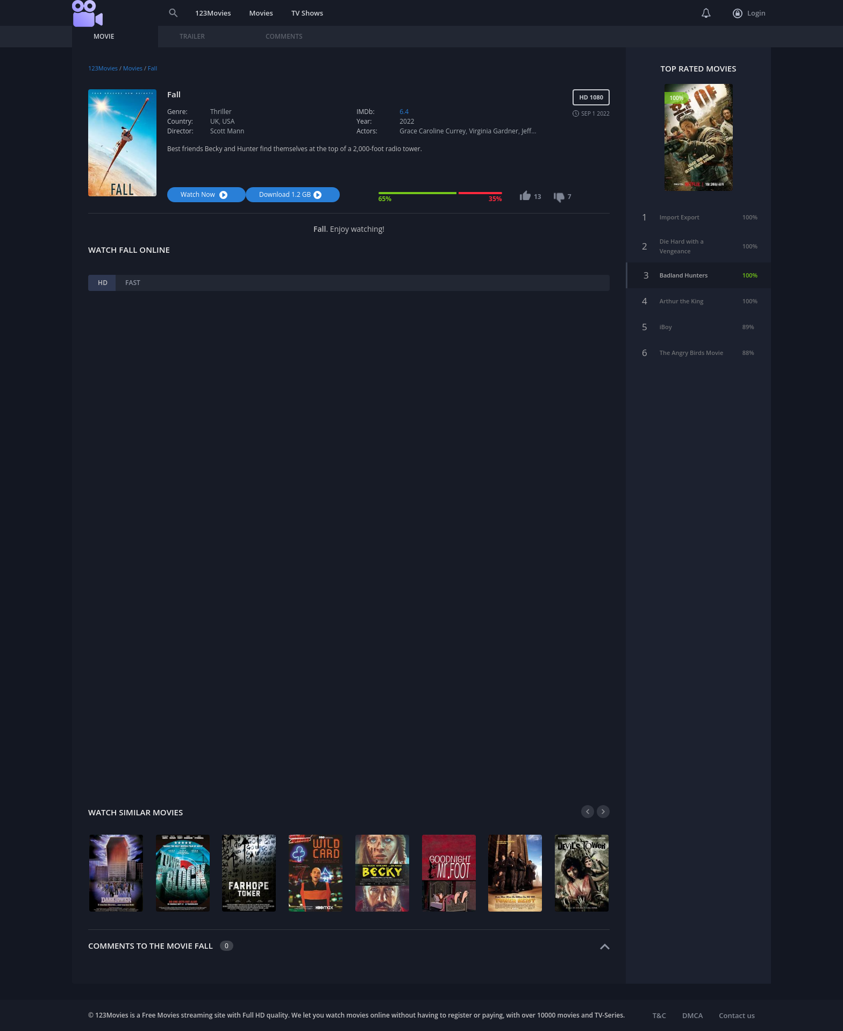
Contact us (737, 1015)
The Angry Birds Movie (692, 347)
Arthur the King (682, 295)
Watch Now (205, 194)
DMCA (692, 1015)
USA (228, 121)
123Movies (213, 13)
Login (749, 13)
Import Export (679, 212)
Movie (104, 36)
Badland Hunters (684, 270)
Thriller (221, 111)
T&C (659, 1015)
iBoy (666, 321)
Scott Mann (227, 131)
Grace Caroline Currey (432, 131)
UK (214, 121)
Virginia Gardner (493, 131)
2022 (406, 121)
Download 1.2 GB (291, 194)
